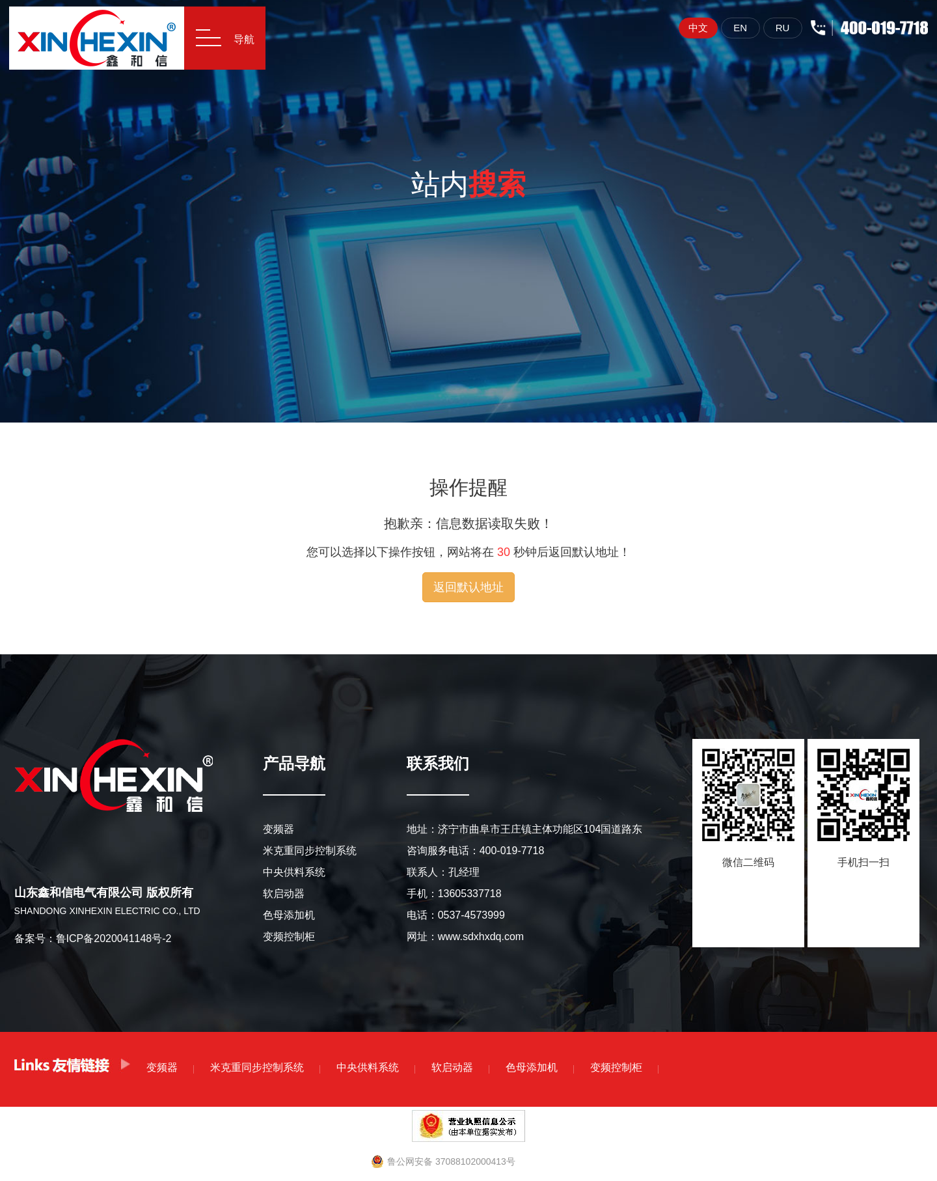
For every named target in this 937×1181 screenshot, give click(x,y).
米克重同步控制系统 (310, 850)
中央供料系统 (294, 872)
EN (735, 27)
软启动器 (284, 893)
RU (777, 27)
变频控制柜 (289, 936)
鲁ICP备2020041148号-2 (114, 938)
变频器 (278, 829)
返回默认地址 (468, 587)
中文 (693, 27)
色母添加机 (289, 915)
